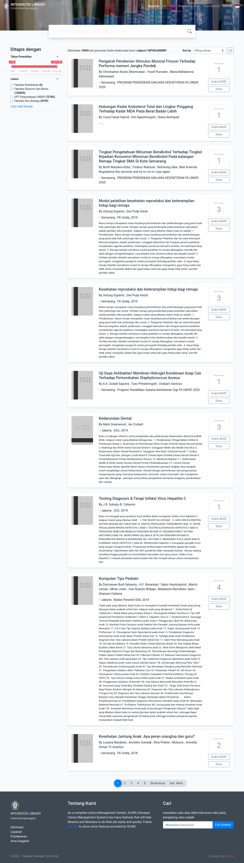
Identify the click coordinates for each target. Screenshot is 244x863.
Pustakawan (211, 6)
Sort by (186, 50)
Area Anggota (19, 841)
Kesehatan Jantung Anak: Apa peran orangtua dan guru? (147, 736)
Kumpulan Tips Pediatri (118, 578)
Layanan (16, 832)
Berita (182, 6)
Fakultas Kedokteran (28, 84)
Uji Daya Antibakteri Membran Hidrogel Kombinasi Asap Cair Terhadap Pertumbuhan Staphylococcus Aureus (150, 375)
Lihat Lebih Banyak (21, 106)
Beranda (153, 6)
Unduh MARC (219, 81)
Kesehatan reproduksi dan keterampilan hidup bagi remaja (148, 289)
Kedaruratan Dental (115, 418)
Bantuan (194, 6)
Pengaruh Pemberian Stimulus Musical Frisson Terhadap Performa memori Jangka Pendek (147, 63)
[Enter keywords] (188, 824)
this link (73, 826)
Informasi (168, 6)
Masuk (227, 6)
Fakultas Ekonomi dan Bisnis (31, 90)
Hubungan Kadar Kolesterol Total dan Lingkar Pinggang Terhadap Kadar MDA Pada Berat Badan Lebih (146, 108)
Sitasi (219, 89)
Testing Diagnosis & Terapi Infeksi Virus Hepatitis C (142, 498)
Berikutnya (158, 783)
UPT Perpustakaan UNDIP (34, 96)
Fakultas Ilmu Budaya (31, 100)
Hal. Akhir (176, 783)
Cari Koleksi (223, 825)
